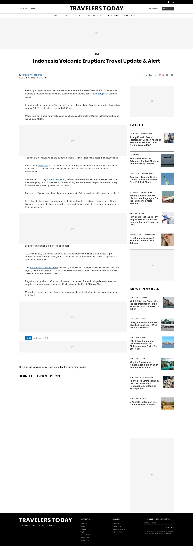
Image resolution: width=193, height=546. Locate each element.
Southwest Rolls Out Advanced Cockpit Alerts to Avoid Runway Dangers (144, 161)
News (96, 54)
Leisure (83, 529)
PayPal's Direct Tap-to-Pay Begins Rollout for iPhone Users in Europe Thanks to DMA (144, 221)
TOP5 (78, 15)
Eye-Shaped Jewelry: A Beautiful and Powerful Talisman (142, 240)
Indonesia (38, 338)
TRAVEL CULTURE (94, 15)
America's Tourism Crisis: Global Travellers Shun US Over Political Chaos (143, 180)
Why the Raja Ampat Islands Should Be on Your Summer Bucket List (144, 365)
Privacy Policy (118, 532)
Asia (143, 359)
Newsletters (153, 9)
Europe (144, 298)
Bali (46, 338)
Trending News (146, 134)
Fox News (43, 165)
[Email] (167, 75)
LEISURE (66, 15)
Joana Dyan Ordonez (32, 75)
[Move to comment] (172, 75)
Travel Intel (84, 540)
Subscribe (168, 9)
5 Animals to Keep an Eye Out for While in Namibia (143, 403)
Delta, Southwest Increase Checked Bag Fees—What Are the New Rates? (143, 325)
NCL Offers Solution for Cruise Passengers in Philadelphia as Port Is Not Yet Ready (144, 345)
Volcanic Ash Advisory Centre (44, 267)
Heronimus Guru (57, 179)
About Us (116, 523)
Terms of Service (119, 529)
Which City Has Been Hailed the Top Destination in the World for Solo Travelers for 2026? (144, 305)
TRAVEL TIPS (112, 15)
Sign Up (169, 527)
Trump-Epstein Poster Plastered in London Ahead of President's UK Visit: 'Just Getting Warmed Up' (145, 141)
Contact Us (117, 526)
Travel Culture (147, 377)
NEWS (54, 15)
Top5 (82, 532)
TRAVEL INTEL (129, 15)
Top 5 (144, 398)
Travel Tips (84, 538)
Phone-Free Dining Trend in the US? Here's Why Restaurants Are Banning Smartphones (144, 385)
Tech (142, 213)
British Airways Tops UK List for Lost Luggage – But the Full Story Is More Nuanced (144, 199)
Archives (83, 523)
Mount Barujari (98, 93)
